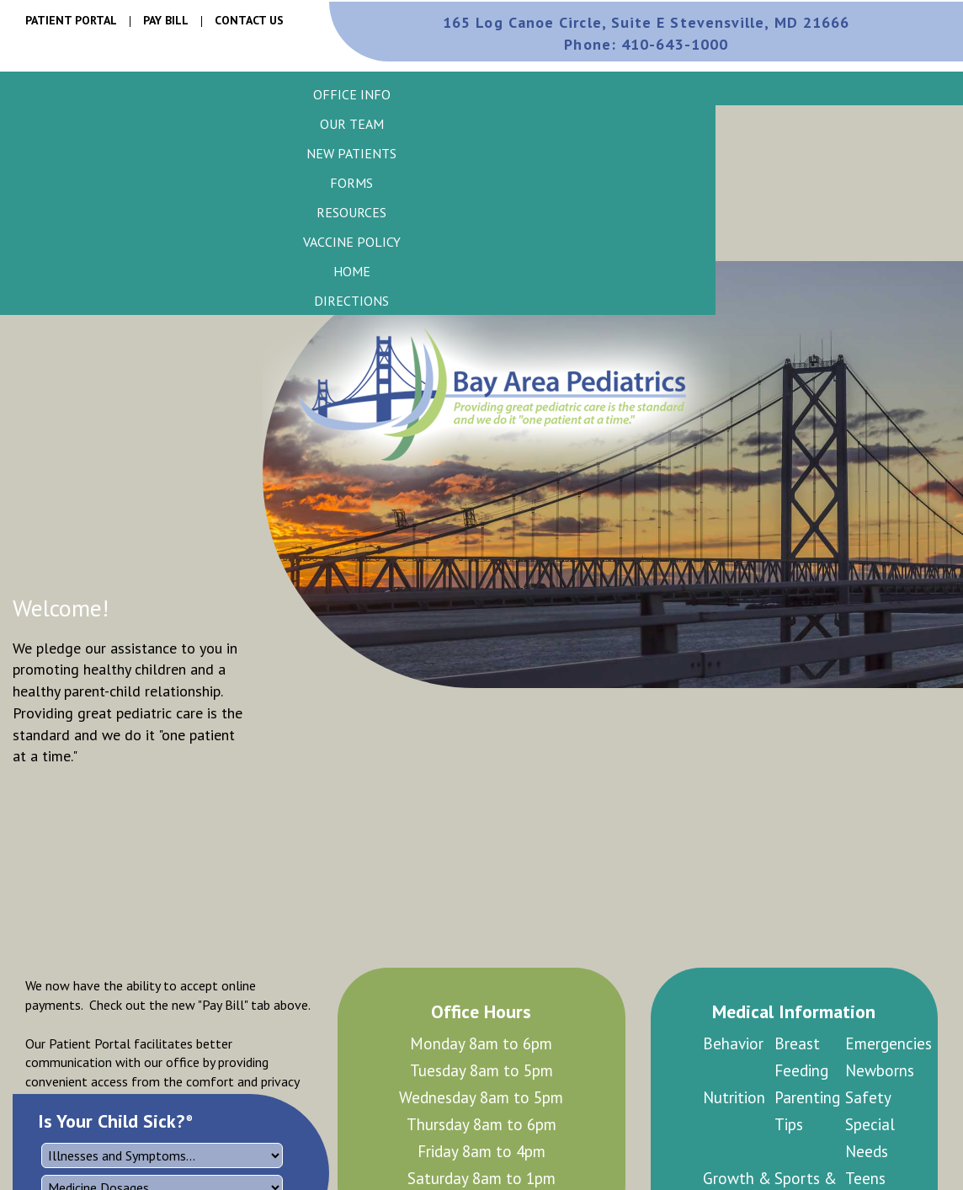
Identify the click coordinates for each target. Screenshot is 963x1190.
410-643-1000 (646, 44)
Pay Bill (166, 20)
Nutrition (734, 1097)
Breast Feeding (801, 1057)
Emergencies (881, 1043)
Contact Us (249, 20)
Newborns (879, 1070)
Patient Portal (71, 20)
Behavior (733, 1043)
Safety (868, 1097)
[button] (351, 94)
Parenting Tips (807, 1110)
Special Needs (870, 1137)
